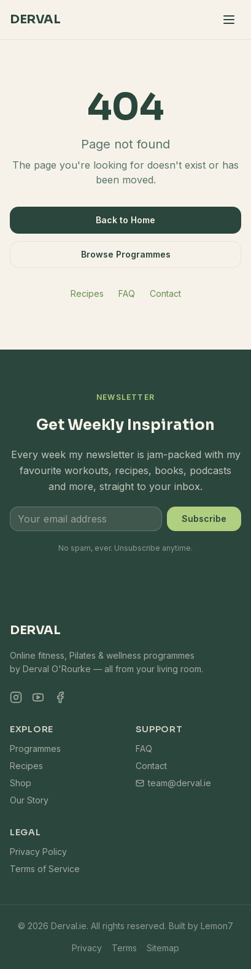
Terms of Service (45, 869)
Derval (35, 19)
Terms (124, 948)
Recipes (87, 293)
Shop (20, 783)
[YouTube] (38, 697)
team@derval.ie (173, 783)
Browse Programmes (126, 254)
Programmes (35, 748)
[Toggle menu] (229, 19)
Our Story (29, 800)
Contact (165, 293)
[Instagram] (16, 697)
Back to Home (125, 220)
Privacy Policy (38, 851)
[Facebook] (60, 697)
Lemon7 (217, 926)
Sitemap (163, 948)
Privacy (87, 948)
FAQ (126, 293)
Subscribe (204, 518)
